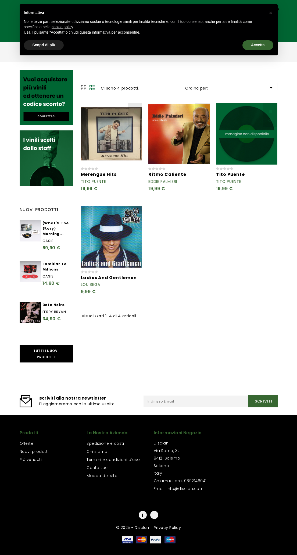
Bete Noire (53, 304)
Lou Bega (90, 284)
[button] (270, 13)
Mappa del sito (102, 475)
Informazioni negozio (178, 433)
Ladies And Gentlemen (109, 278)
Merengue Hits (99, 174)
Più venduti (31, 459)
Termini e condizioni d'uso (113, 459)
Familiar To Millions (54, 266)
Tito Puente (93, 181)
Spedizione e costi (105, 443)
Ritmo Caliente (167, 174)
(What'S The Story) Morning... (55, 228)
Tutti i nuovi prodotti (46, 353)
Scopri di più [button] (44, 45)
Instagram (154, 515)
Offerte (27, 443)
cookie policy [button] (62, 27)
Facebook (143, 515)
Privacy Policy (167, 527)
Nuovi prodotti (34, 451)
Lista (92, 87)
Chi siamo (97, 451)
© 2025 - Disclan (133, 527)
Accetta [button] (258, 45)
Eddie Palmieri (162, 181)
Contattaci (98, 467)
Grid (83, 87)
